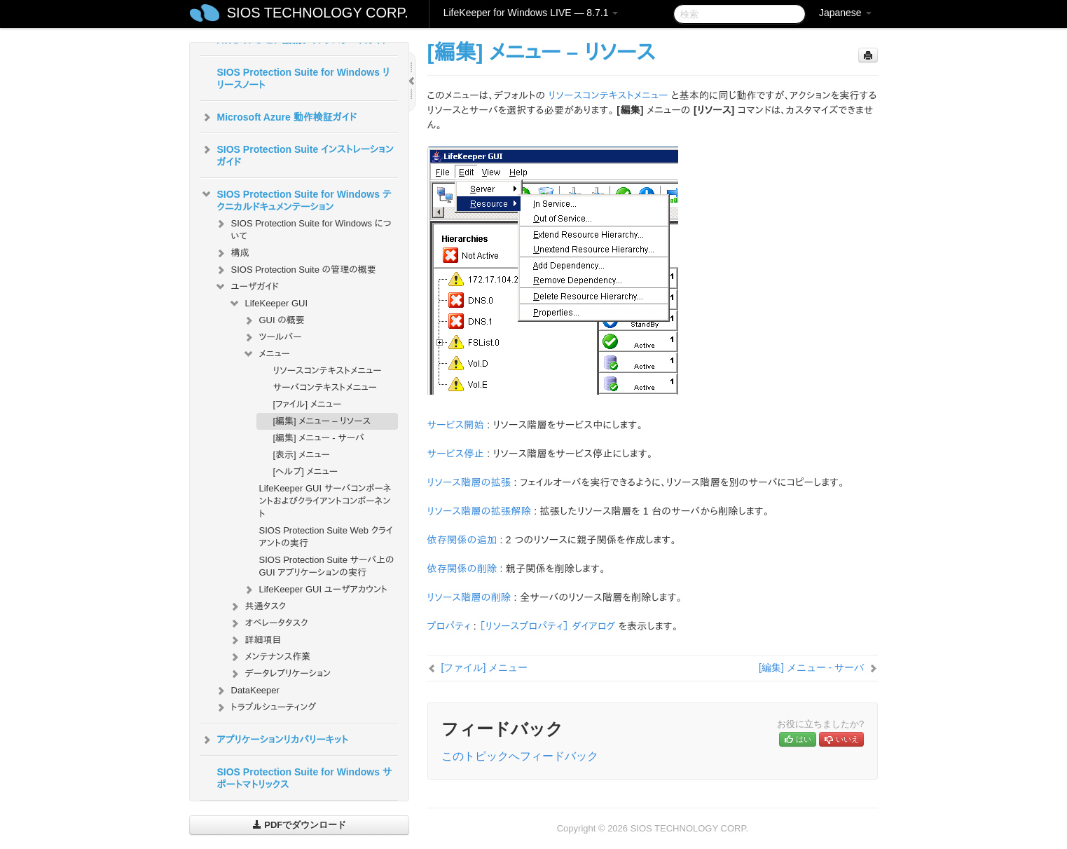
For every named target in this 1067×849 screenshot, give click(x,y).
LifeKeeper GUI (268, 303)
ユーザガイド (247, 286)
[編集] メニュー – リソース (322, 421)
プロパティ (449, 626)
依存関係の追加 (462, 539)
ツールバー (272, 337)
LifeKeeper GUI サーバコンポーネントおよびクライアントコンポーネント (325, 501)
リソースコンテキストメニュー (327, 370)
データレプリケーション (279, 673)
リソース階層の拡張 (469, 482)
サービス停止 (455, 453)
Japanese (845, 12)
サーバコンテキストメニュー (325, 387)
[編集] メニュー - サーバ (318, 438)
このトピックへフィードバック (519, 756)
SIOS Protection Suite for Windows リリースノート (303, 78)
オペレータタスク (268, 623)
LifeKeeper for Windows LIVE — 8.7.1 (531, 12)
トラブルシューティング (265, 707)
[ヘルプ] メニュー (305, 471)
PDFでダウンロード (299, 825)
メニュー (266, 354)
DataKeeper (247, 690)
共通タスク (257, 606)
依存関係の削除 (462, 568)
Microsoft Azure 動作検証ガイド (278, 117)
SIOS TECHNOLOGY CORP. (317, 12)
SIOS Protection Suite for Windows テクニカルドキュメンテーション (296, 199)
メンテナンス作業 (269, 656)
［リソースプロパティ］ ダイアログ (547, 626)
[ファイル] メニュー (307, 404)
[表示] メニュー (301, 454)
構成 (231, 253)
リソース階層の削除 (469, 597)
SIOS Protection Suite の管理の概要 (295, 270)
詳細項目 (255, 640)
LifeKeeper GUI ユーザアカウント (315, 589)
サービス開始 (455, 424)
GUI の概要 (273, 320)
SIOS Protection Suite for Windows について (303, 228)
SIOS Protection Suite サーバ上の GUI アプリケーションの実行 (326, 566)
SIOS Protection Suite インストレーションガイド (297, 154)
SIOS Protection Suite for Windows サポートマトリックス (304, 778)
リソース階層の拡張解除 (479, 511)
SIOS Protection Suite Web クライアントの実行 (326, 536)
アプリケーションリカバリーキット (274, 739)
